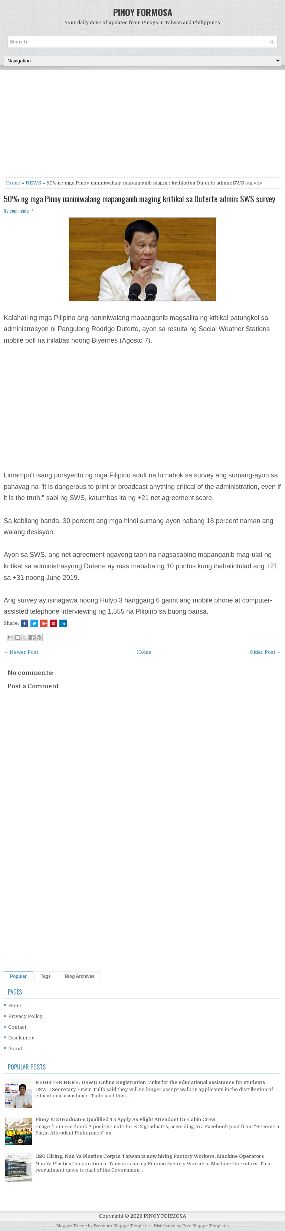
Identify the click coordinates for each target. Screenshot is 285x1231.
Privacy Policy (25, 1016)
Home (13, 183)
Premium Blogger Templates (122, 1226)
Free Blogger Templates (205, 1226)
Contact (17, 1027)
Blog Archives (80, 976)
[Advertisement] (142, 125)
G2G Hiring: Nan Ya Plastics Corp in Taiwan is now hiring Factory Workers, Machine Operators (149, 1156)
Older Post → (265, 652)
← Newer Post (21, 652)
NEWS (33, 183)
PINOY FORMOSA (142, 12)
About (15, 1048)
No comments (16, 210)
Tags (46, 976)
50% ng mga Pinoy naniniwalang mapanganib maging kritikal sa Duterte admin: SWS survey (139, 198)
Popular (18, 976)
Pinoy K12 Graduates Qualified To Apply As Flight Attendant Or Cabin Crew (125, 1119)
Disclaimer (21, 1038)
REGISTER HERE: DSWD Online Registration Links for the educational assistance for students (150, 1082)
